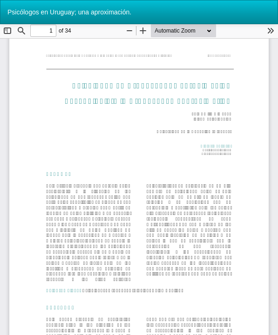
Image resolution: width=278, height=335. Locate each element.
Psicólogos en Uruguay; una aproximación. (69, 12)
